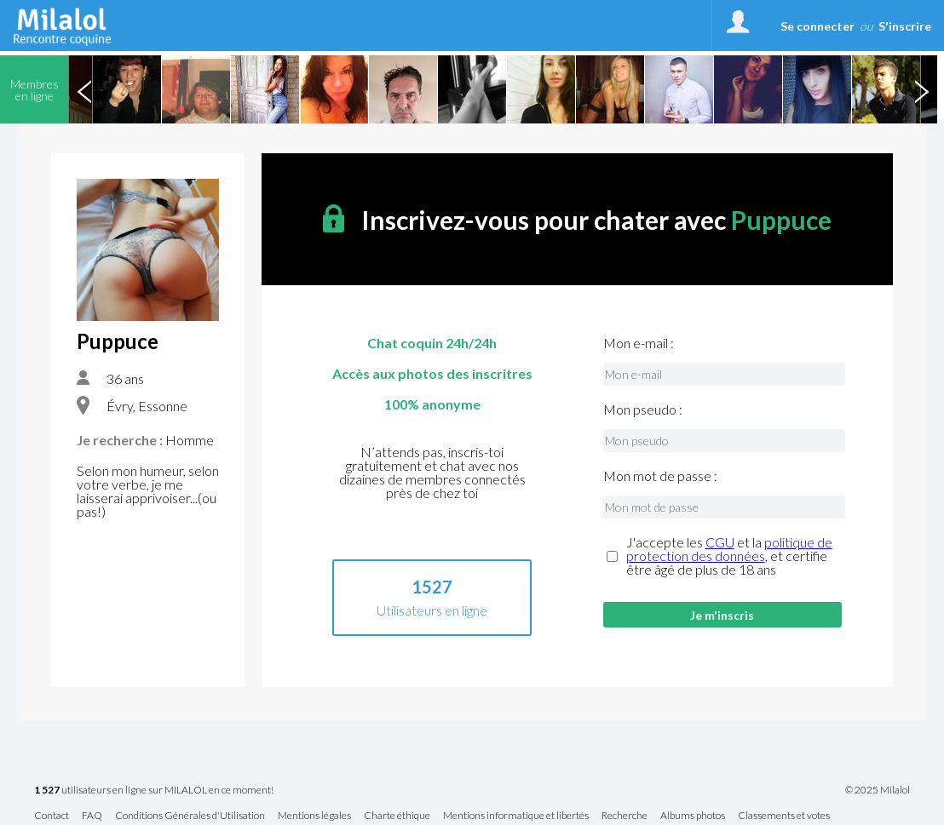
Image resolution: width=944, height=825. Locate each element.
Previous (84, 89)
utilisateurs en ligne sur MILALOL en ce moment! (153, 790)
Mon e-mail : (638, 343)
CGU (719, 542)
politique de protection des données (729, 549)
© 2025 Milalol (877, 790)
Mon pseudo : (642, 409)
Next (921, 89)
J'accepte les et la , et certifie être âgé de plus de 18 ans (729, 556)
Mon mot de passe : (660, 476)
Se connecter (817, 26)
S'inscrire (904, 26)
